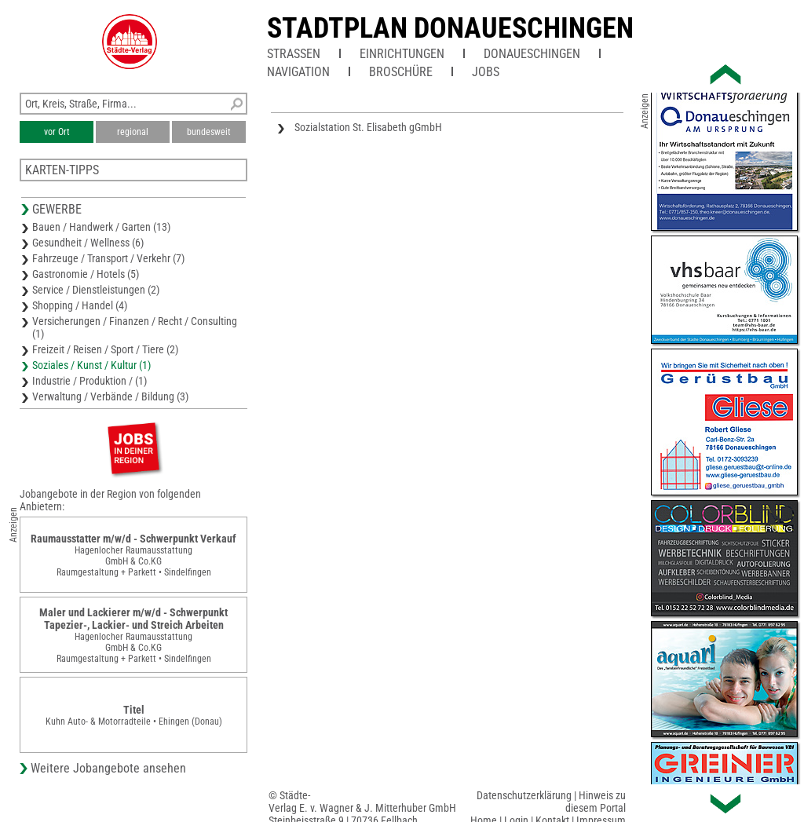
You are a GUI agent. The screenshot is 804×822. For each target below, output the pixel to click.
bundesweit (209, 131)
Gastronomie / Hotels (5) (85, 274)
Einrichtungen (402, 53)
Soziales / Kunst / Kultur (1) (91, 365)
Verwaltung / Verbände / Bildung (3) (110, 396)
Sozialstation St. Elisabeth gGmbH (368, 127)
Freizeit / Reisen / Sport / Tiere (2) (105, 349)
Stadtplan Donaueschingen (450, 28)
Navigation (298, 71)
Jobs (485, 71)
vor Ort (57, 131)
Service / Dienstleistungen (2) (95, 289)
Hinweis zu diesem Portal (595, 801)
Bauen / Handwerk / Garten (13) (101, 227)
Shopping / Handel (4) (79, 305)
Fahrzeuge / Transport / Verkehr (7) (108, 258)
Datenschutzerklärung (524, 795)
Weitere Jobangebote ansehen (108, 768)
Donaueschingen (532, 53)
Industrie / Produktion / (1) (89, 380)
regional (132, 131)
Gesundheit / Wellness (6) (88, 242)
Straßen (293, 53)
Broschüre (401, 71)
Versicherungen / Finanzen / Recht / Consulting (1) (134, 327)
